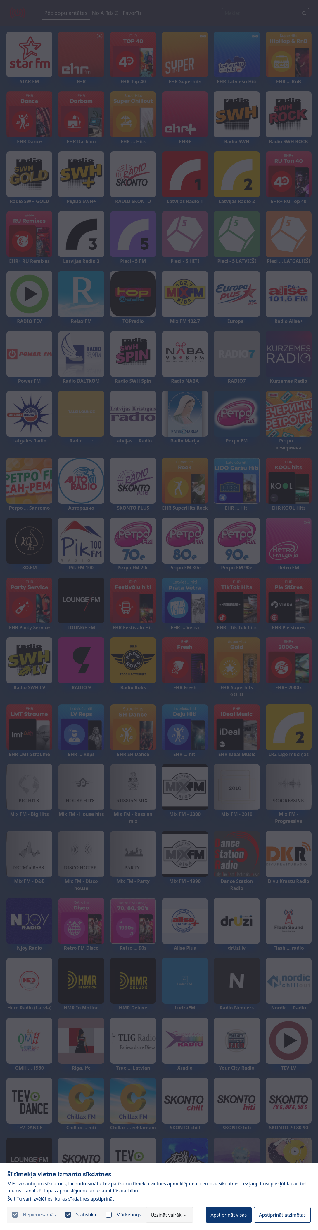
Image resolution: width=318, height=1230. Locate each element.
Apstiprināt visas (229, 1215)
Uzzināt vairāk (169, 1215)
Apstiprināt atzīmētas (282, 1215)
